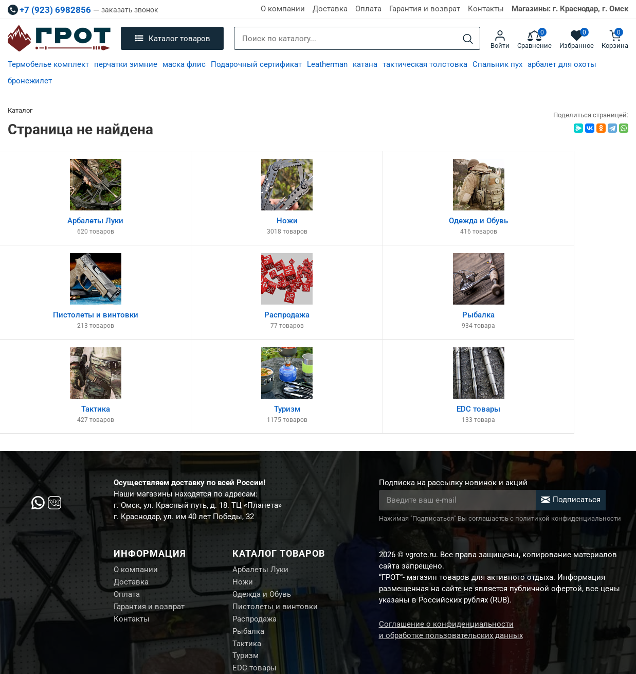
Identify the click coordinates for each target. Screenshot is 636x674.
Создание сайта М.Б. (593, 628)
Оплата (368, 8)
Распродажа (254, 529)
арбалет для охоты (562, 64)
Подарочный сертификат (256, 64)
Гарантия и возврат (424, 8)
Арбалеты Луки (260, 478)
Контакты (486, 8)
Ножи (242, 490)
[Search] (468, 38)
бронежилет (30, 80)
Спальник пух (497, 64)
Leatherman (327, 64)
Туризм (245, 568)
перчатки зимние (125, 64)
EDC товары (254, 581)
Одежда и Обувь (261, 503)
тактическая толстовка (425, 64)
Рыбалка (248, 542)
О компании (283, 8)
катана (365, 64)
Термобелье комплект (48, 64)
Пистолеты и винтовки (275, 516)
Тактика (246, 555)
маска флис (184, 64)
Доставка (330, 8)
